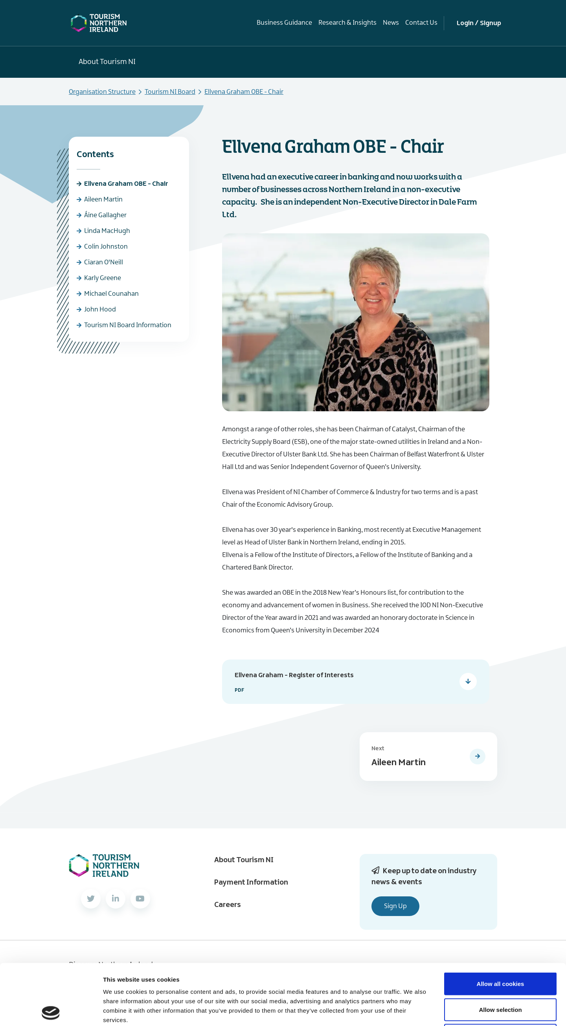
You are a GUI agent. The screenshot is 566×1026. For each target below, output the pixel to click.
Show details (412, 1010)
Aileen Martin (103, 199)
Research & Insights (347, 22)
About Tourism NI (107, 62)
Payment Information (251, 883)
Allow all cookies (500, 923)
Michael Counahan (111, 293)
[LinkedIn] (115, 899)
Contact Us (421, 22)
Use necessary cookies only (500, 974)
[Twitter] (91, 899)
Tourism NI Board (170, 91)
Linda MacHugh (107, 231)
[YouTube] (140, 899)
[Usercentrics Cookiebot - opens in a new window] (51, 1011)
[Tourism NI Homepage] (99, 22)
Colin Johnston (106, 246)
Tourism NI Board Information (127, 325)
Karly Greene (102, 278)
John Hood (100, 309)
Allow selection (500, 948)
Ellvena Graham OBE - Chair (126, 183)
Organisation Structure (102, 91)
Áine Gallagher (105, 215)
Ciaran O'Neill (103, 262)
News (391, 22)
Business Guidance (284, 22)
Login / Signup (479, 23)
